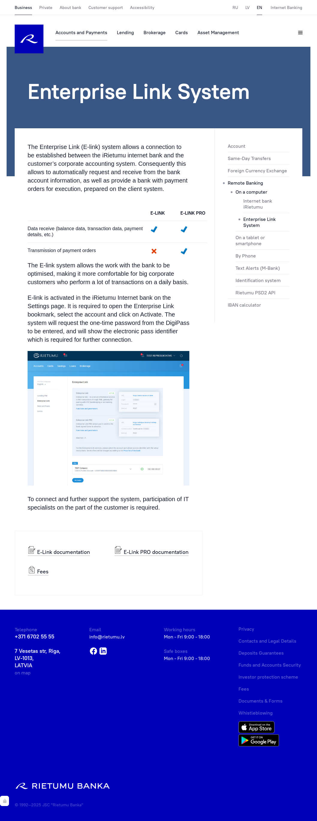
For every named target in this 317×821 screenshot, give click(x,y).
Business (23, 7)
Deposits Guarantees (261, 653)
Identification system (258, 280)
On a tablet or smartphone (250, 240)
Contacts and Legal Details (267, 641)
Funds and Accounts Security (269, 665)
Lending (125, 32)
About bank (70, 7)
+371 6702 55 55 (34, 636)
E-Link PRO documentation (151, 551)
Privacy (246, 629)
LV (247, 7)
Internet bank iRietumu (257, 204)
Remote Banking (245, 183)
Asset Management (218, 32)
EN (259, 7)
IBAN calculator (244, 305)
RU (235, 7)
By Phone (246, 256)
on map (23, 673)
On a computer (251, 192)
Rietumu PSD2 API (255, 293)
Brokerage (155, 32)
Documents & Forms (260, 701)
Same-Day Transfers (249, 158)
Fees (38, 571)
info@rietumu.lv (107, 637)
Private (45, 7)
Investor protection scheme (268, 677)
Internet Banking (286, 7)
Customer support (105, 7)
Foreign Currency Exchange (257, 171)
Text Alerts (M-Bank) (258, 268)
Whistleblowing (255, 713)
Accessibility (142, 7)
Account (236, 146)
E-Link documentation (59, 551)
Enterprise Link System (259, 222)
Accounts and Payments (81, 32)
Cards (181, 32)
